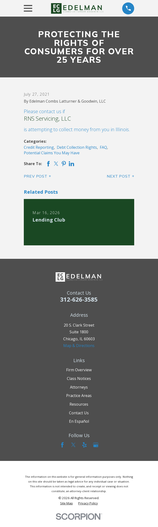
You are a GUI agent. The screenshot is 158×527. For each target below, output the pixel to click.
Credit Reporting (39, 147)
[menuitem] (66, 503)
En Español (79, 421)
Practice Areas (79, 395)
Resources (79, 404)
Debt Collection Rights (77, 147)
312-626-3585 (79, 299)
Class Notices (79, 378)
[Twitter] (73, 444)
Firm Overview (79, 369)
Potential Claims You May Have (52, 152)
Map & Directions (79, 345)
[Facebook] (62, 444)
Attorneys (79, 387)
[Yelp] (84, 444)
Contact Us (79, 412)
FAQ (103, 147)
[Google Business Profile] (95, 444)
